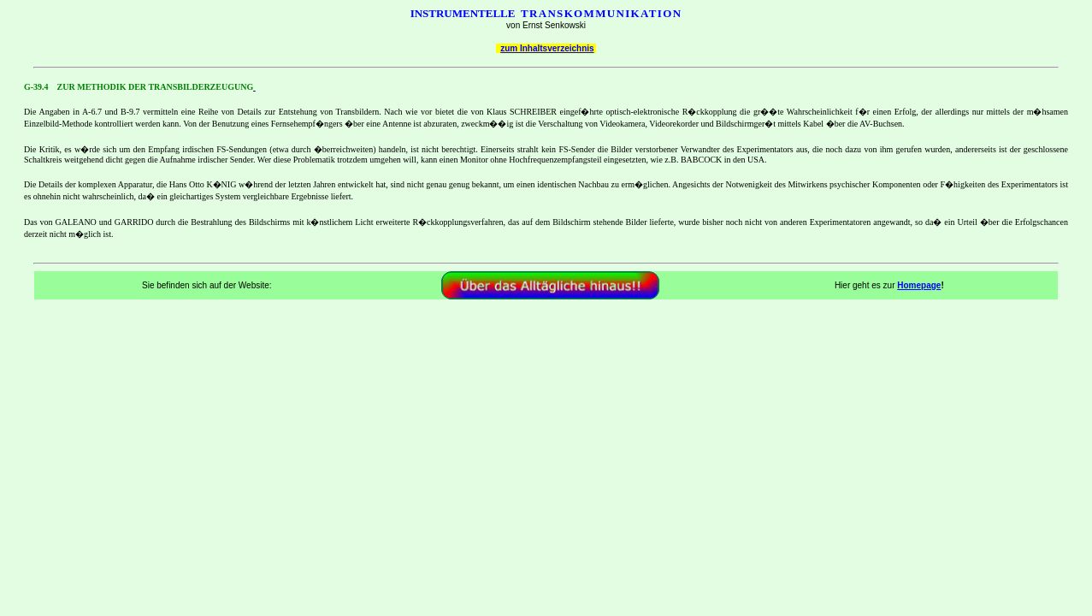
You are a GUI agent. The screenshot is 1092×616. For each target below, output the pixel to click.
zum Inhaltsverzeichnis (546, 48)
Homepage (919, 285)
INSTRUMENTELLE (463, 13)
